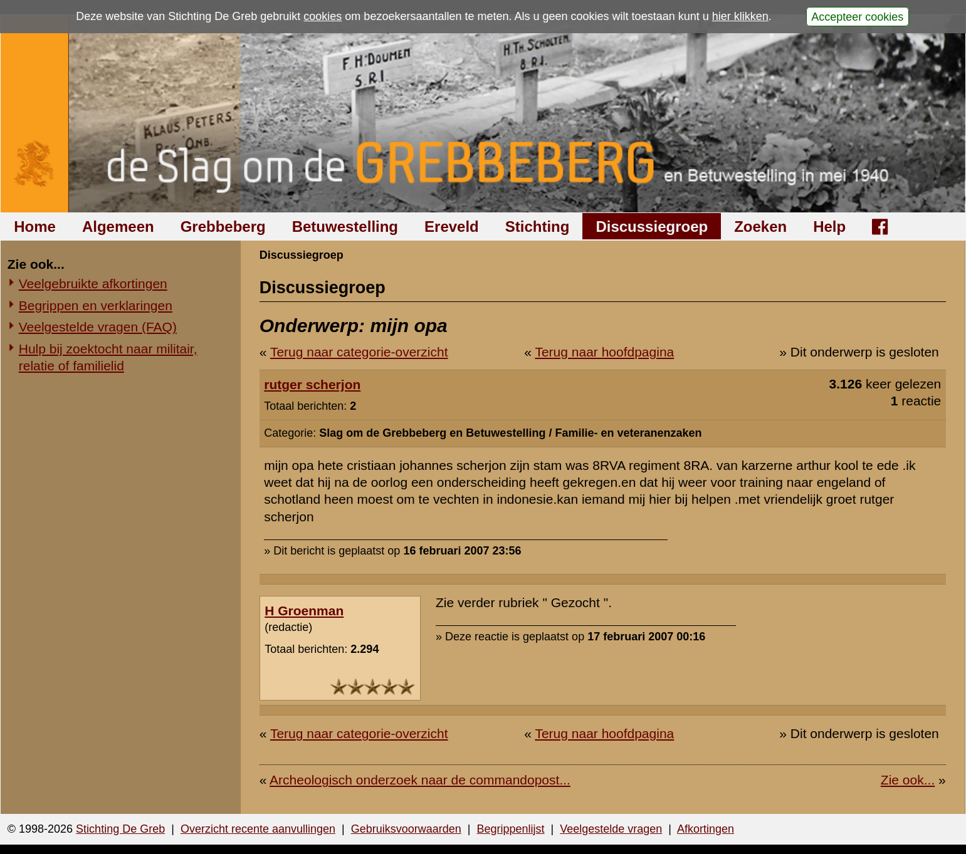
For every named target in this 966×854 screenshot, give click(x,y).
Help (829, 226)
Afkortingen (705, 829)
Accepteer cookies (857, 16)
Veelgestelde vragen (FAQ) (98, 327)
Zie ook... (908, 780)
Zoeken (760, 226)
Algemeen (118, 226)
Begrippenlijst (510, 829)
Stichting (537, 226)
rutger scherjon (312, 384)
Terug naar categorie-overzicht (359, 352)
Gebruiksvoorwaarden (406, 829)
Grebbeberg (223, 226)
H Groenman (304, 610)
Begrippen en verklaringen (95, 305)
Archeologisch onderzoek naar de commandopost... (420, 780)
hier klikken (740, 16)
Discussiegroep (652, 226)
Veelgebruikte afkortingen (93, 283)
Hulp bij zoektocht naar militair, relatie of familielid (108, 357)
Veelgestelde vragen (611, 829)
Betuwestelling (345, 226)
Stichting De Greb (120, 829)
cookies (322, 16)
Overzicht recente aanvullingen (258, 829)
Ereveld (451, 226)
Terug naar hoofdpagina (604, 352)
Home (35, 226)
